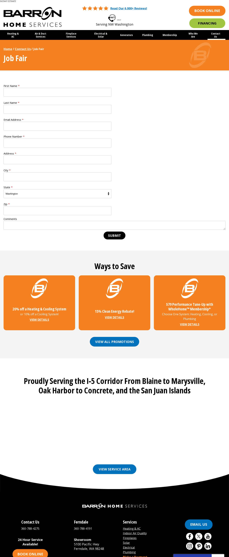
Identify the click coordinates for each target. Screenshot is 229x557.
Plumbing (130, 482)
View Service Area (114, 400)
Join (133, 523)
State (8, 136)
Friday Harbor (174, 384)
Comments (10, 151)
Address (10, 119)
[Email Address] (114, 523)
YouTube (207, 467)
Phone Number (128, 103)
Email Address (13, 103)
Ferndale (133, 384)
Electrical (130, 477)
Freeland (152, 384)
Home (8, 49)
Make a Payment (136, 486)
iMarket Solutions (93, 552)
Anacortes (52, 384)
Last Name (126, 86)
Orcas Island (148, 389)
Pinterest (198, 477)
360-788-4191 (84, 459)
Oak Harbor (125, 389)
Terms (220, 494)
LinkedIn (207, 477)
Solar (127, 473)
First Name (11, 86)
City (121, 119)
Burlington (95, 384)
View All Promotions (114, 274)
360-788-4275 (119, 16)
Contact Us (23, 49)
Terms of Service (200, 492)
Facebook (189, 467)
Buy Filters (131, 491)
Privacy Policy (189, 492)
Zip (121, 136)
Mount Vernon (99, 389)
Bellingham (74, 384)
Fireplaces (131, 468)
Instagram (189, 477)
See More (170, 389)
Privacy (215, 494)
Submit (114, 168)
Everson (115, 384)
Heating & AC (133, 459)
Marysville (75, 389)
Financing (207, 23)
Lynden (57, 389)
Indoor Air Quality (136, 464)
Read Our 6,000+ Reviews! (128, 8)
